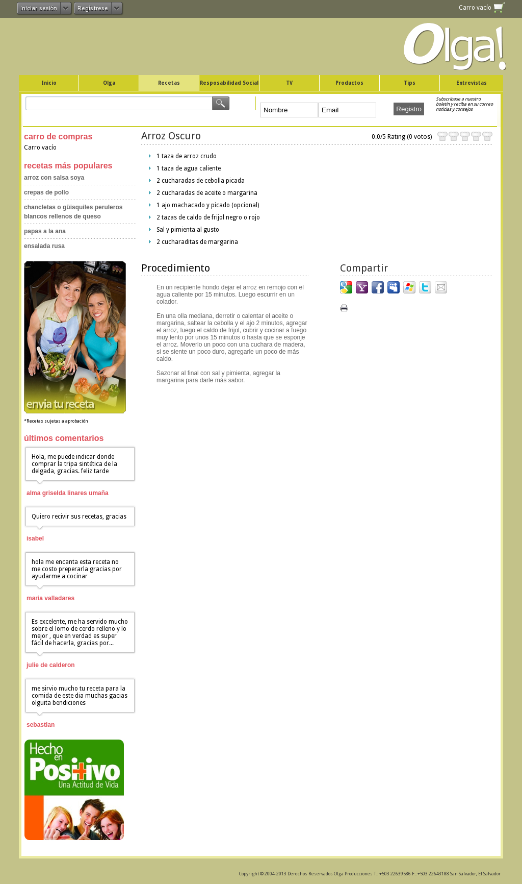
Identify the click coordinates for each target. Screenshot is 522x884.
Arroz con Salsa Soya (54, 177)
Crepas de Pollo (46, 192)
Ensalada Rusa (44, 246)
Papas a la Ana (45, 231)
